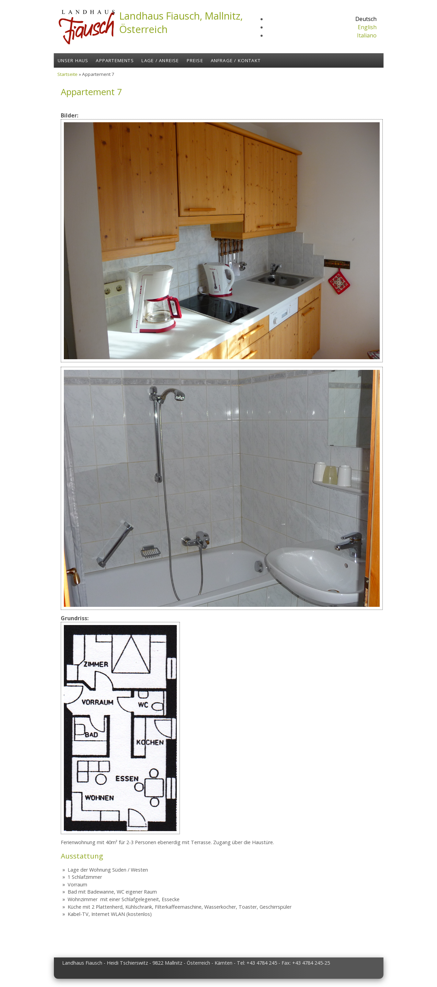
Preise (195, 60)
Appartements (115, 60)
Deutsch (366, 19)
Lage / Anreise (160, 60)
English (367, 27)
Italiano (367, 35)
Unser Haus (73, 60)
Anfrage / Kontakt (236, 60)
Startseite (67, 74)
